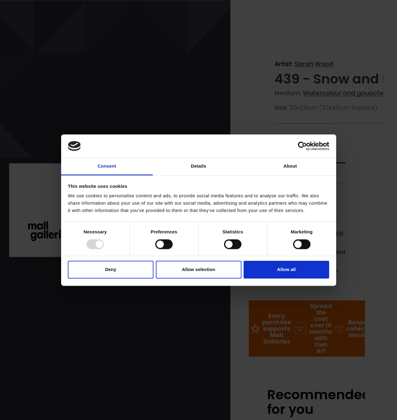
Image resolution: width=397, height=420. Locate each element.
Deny (110, 269)
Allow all (286, 269)
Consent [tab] (106, 166)
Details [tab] (198, 166)
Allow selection (198, 269)
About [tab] (290, 166)
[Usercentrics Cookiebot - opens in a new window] (302, 146)
